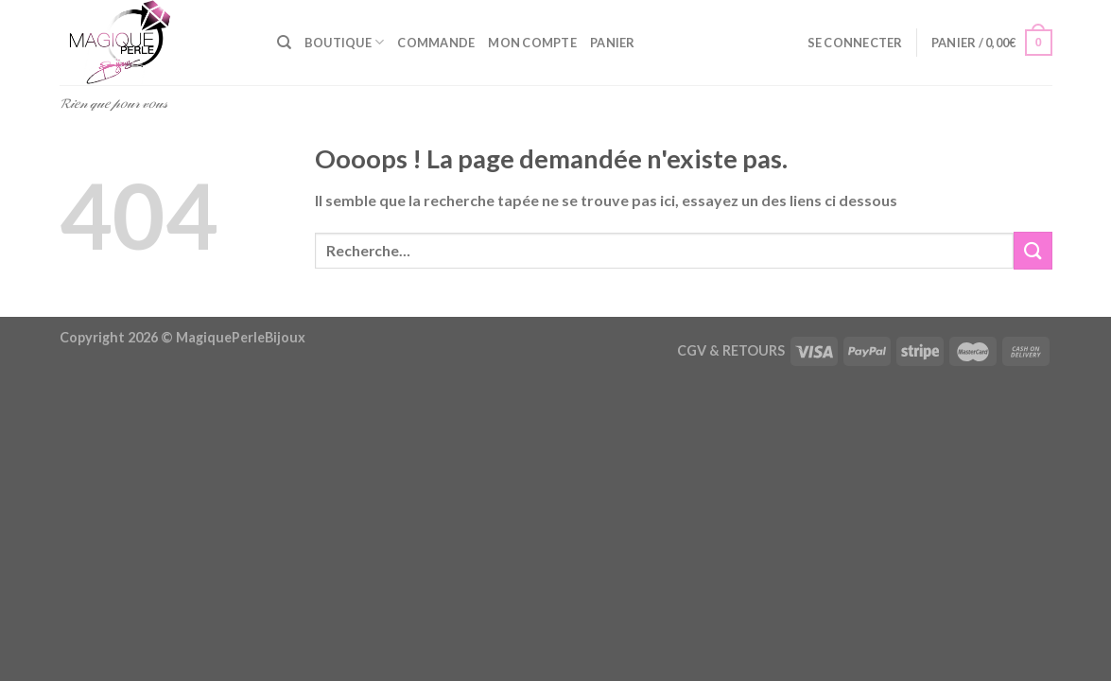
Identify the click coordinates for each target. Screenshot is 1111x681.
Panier (612, 42)
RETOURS (753, 350)
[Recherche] (284, 43)
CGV (691, 350)
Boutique (344, 42)
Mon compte (532, 42)
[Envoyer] (1032, 250)
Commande (436, 42)
